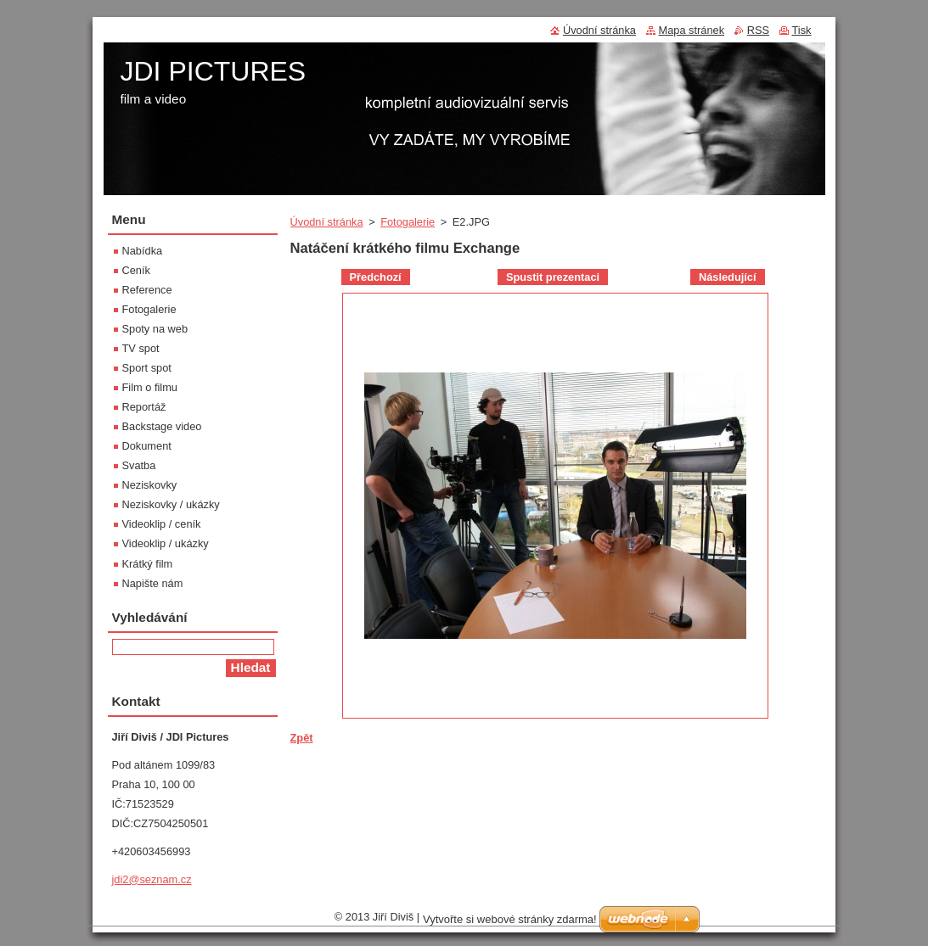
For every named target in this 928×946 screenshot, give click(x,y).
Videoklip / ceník (161, 524)
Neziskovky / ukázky (171, 504)
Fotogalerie (407, 222)
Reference (147, 289)
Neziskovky (149, 485)
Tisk (802, 30)
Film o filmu (149, 387)
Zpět (301, 737)
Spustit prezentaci (552, 277)
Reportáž (144, 406)
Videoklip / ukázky (165, 543)
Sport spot (147, 367)
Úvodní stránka (326, 222)
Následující (727, 277)
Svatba (139, 465)
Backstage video (162, 426)
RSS (758, 30)
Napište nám (152, 583)
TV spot (141, 348)
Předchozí (376, 277)
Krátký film (147, 563)
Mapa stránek (692, 30)
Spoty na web (155, 328)
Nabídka (142, 250)
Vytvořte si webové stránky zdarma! (510, 923)
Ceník (136, 270)
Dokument (147, 445)
